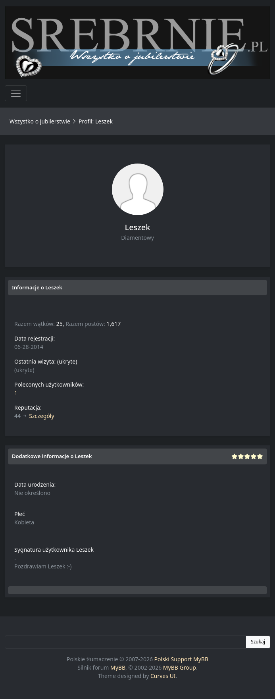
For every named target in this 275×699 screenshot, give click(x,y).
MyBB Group (179, 667)
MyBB (117, 667)
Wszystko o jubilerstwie (40, 121)
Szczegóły (41, 416)
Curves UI (163, 676)
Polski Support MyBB (181, 659)
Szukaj (258, 641)
